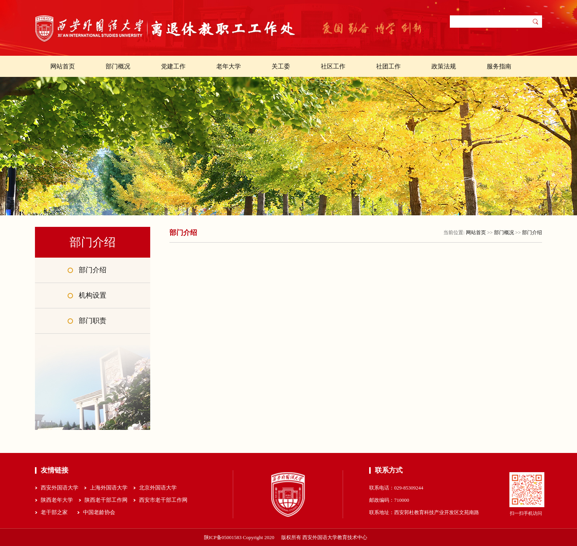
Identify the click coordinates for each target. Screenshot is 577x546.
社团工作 (388, 66)
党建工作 (173, 66)
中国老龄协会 (99, 512)
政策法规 (443, 66)
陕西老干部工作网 (106, 500)
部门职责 (92, 321)
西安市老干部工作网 (163, 500)
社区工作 (333, 66)
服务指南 (499, 66)
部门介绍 (92, 270)
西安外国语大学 (59, 488)
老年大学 (228, 66)
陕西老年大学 (57, 500)
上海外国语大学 (109, 488)
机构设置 (92, 295)
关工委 (281, 66)
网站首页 (62, 66)
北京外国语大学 (158, 488)
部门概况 (118, 66)
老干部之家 (54, 512)
